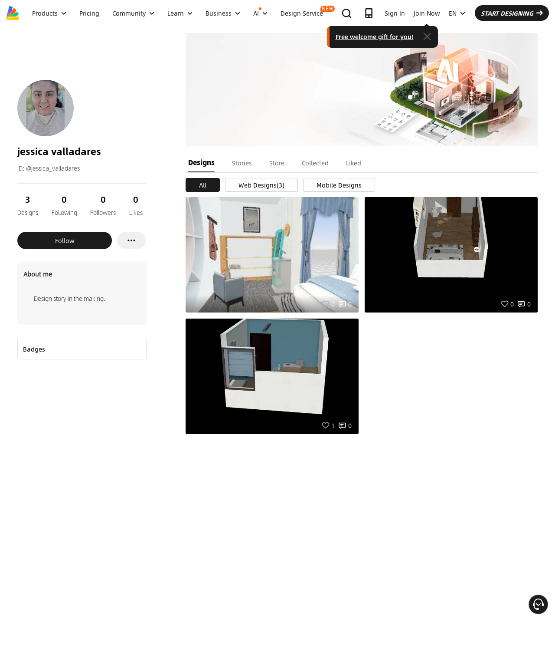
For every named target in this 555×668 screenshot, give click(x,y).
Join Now (427, 13)
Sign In (395, 13)
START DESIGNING (512, 13)
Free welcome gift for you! (375, 36)
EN (457, 13)
